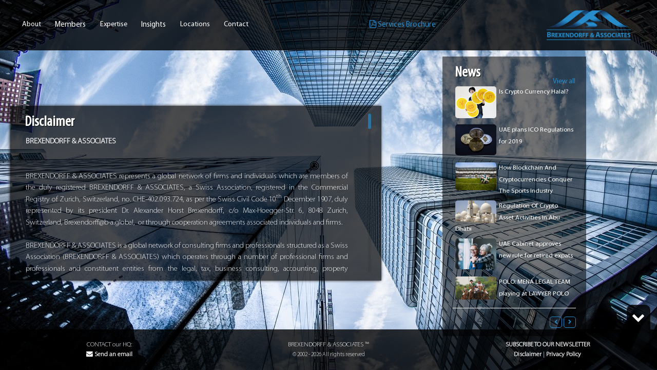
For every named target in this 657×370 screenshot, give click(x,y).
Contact (236, 24)
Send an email (109, 354)
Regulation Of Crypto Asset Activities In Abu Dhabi (507, 217)
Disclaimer (528, 354)
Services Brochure (403, 24)
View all (564, 81)
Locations (195, 24)
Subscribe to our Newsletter (548, 344)
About (31, 24)
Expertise (113, 24)
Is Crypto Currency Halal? (534, 91)
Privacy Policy (563, 354)
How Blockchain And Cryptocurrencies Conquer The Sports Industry (535, 179)
